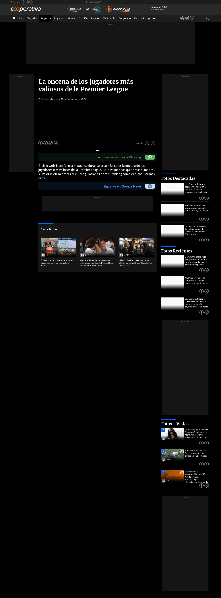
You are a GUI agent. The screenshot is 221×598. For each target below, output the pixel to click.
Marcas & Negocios (144, 18)
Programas (124, 18)
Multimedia (109, 18)
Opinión (83, 18)
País (21, 18)
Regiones (59, 18)
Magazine (32, 18)
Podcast (95, 18)
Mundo (72, 18)
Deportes (46, 18)
